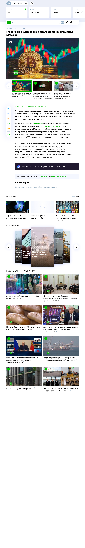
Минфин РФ (32, 106)
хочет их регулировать (50, 126)
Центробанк (42, 106)
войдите (44, 177)
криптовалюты (20, 106)
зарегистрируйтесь (58, 177)
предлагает (37, 123)
